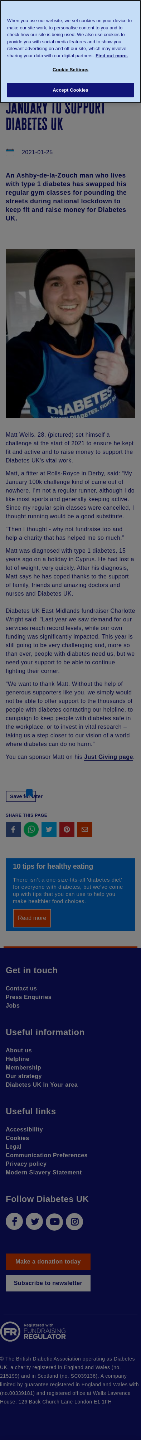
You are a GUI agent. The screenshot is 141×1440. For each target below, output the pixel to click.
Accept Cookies (70, 90)
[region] (70, 51)
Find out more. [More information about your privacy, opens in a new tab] (112, 55)
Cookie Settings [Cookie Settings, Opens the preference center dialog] (70, 69)
